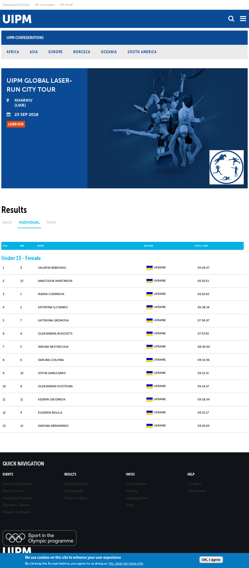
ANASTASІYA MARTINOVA (55, 281)
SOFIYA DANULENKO (52, 373)
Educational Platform (16, 5)
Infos (130, 474)
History (132, 491)
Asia (34, 51)
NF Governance (45, 5)
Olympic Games (16, 505)
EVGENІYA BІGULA (50, 412)
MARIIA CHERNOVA (51, 294)
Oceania (109, 51)
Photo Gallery (75, 498)
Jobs (130, 505)
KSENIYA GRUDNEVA (51, 399)
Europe (55, 51)
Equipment (196, 491)
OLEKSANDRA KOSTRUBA (55, 386)
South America (142, 51)
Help (190, 474)
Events (8, 474)
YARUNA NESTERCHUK (53, 347)
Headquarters (137, 498)
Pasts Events (13, 491)
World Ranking (76, 484)
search (231, 18)
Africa (13, 51)
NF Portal (66, 5)
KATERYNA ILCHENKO (53, 307)
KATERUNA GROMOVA (53, 320)
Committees (136, 484)
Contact (194, 484)
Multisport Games (17, 498)
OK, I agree (211, 560)
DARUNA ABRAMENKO (53, 426)
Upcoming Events (17, 484)
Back (7, 222)
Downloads (73, 491)
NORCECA (81, 51)
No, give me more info (126, 563)
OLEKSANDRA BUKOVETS (55, 333)
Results (70, 474)
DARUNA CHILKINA (51, 360)
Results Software (17, 512)
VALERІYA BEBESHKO (52, 268)
